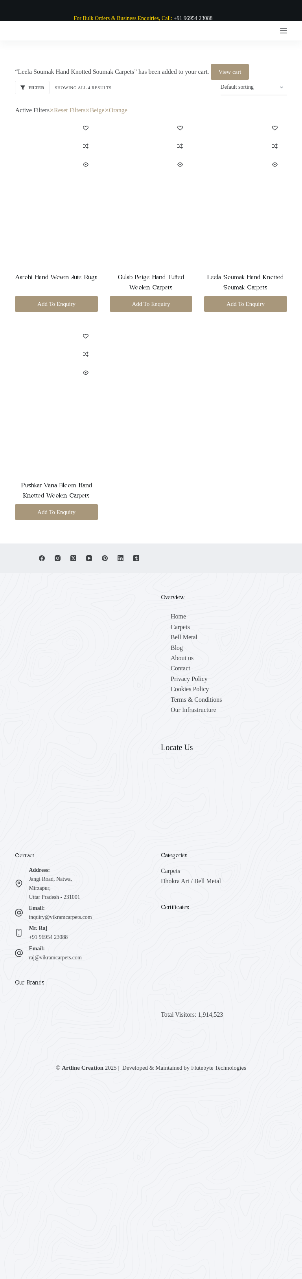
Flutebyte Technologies (218, 1068)
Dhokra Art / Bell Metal (191, 881)
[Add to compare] (85, 146)
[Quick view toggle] (85, 164)
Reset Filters (67, 110)
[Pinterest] (105, 558)
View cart (230, 72)
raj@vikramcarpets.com (55, 958)
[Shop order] (254, 87)
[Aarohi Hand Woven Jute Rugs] (56, 188)
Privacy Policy (189, 678)
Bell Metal (184, 637)
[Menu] (283, 30)
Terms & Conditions (196, 699)
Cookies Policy (190, 689)
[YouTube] (89, 558)
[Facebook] (42, 558)
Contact (180, 668)
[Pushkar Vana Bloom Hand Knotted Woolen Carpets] (56, 397)
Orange (116, 110)
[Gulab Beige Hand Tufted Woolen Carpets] (151, 188)
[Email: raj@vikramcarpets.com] (19, 953)
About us (182, 658)
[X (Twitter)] (73, 558)
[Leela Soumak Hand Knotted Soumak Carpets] (245, 188)
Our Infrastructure (193, 709)
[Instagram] (58, 558)
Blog (177, 647)
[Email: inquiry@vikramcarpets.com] (19, 913)
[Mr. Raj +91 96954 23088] (19, 933)
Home (178, 616)
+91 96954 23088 (48, 937)
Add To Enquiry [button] (56, 304)
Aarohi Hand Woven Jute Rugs (56, 277)
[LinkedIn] (120, 558)
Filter (32, 87)
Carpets (180, 627)
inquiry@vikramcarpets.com (60, 917)
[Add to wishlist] (85, 127)
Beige (94, 110)
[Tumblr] (136, 558)
